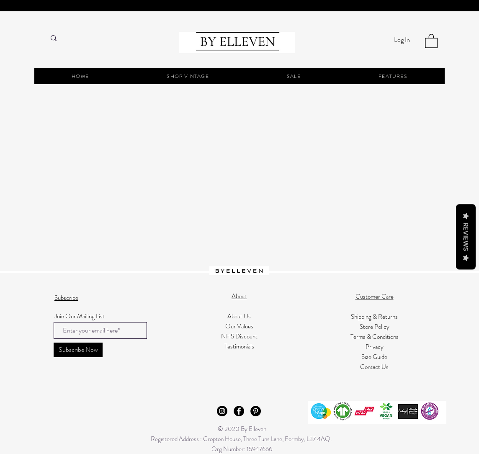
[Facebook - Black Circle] (239, 411)
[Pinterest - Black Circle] (255, 411)
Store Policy (374, 326)
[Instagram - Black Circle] (222, 411)
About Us (239, 316)
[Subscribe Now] (78, 350)
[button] (431, 40)
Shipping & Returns (374, 316)
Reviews (466, 237)
